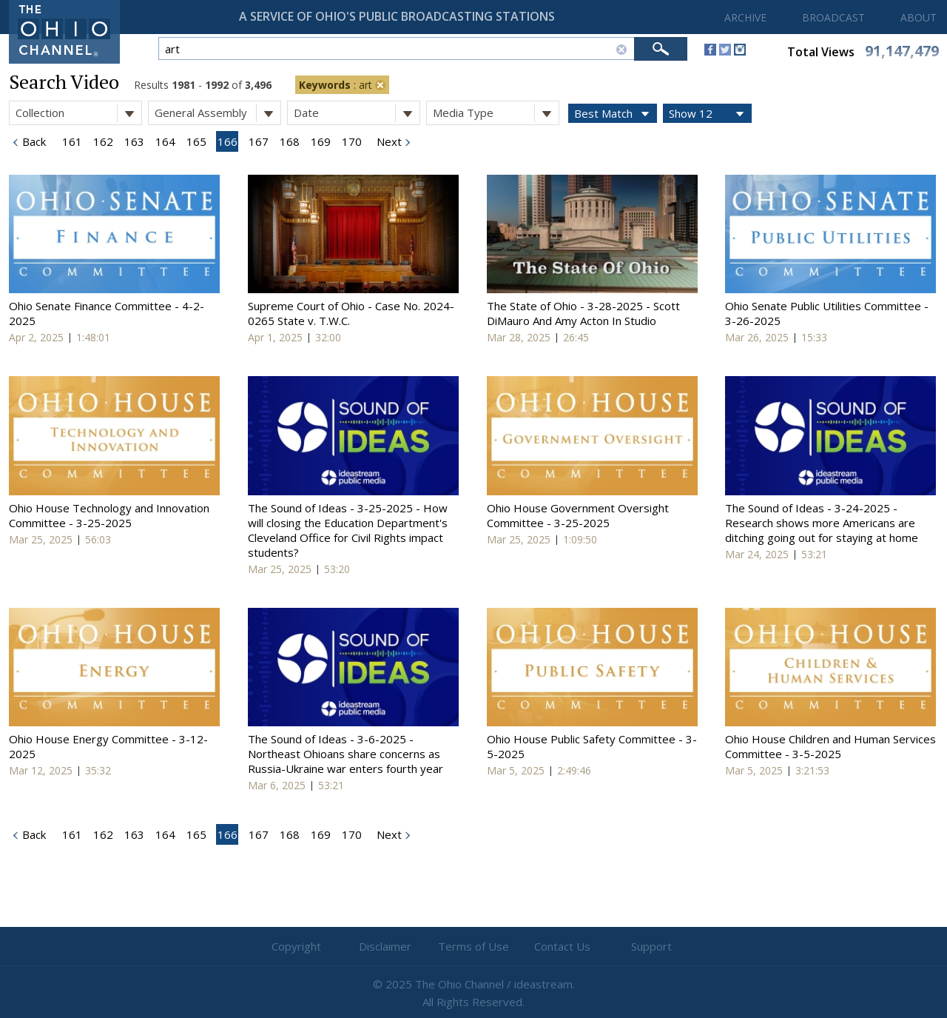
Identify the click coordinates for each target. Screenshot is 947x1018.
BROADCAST (833, 17)
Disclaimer (385, 946)
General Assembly (217, 113)
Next (388, 141)
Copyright (296, 946)
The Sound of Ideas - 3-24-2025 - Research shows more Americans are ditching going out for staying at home (821, 522)
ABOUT (918, 17)
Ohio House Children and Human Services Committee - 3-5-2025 (830, 746)
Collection (78, 113)
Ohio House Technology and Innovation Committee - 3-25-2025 (109, 515)
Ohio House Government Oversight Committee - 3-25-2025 (578, 515)
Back (32, 141)
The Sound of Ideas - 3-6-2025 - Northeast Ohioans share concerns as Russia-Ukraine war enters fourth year (345, 753)
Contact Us (562, 946)
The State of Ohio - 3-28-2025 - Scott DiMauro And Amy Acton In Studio (583, 313)
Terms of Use (473, 946)
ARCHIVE (745, 17)
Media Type (496, 113)
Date (356, 113)
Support (651, 946)
